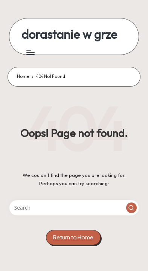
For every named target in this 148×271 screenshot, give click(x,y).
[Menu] (30, 52)
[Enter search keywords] (74, 208)
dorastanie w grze (69, 34)
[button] (131, 207)
